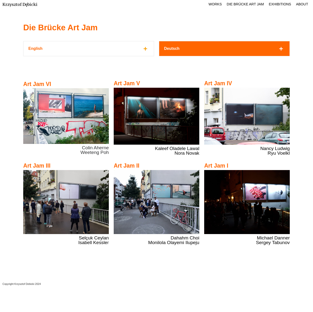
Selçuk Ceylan (94, 237)
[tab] (88, 48)
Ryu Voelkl (279, 153)
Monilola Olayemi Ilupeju (173, 242)
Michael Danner (273, 237)
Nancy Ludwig (275, 148)
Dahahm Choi (185, 237)
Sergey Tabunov (273, 242)
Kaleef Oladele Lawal (177, 148)
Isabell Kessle (92, 242)
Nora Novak (187, 153)
